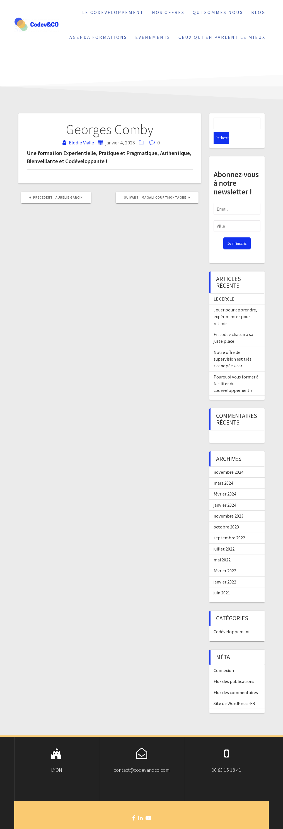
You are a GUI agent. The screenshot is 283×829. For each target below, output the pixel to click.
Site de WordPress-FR (234, 691)
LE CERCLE (224, 287)
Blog (258, 12)
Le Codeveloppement (113, 12)
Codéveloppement (232, 620)
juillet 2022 (224, 537)
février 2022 (225, 559)
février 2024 (225, 482)
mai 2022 (222, 548)
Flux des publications (234, 669)
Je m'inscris (236, 232)
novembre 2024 (228, 460)
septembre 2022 (229, 526)
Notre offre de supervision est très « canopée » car (232, 347)
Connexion (224, 658)
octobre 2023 (226, 515)
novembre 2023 (228, 504)
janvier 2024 (225, 493)
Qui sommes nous (218, 12)
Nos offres (168, 12)
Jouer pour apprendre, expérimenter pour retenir (235, 305)
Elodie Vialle (81, 142)
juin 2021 (222, 581)
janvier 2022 (225, 570)
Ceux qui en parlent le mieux (221, 37)
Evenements (152, 37)
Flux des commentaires (236, 680)
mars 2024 (223, 471)
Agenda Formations (98, 37)
